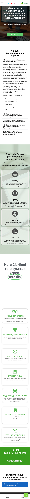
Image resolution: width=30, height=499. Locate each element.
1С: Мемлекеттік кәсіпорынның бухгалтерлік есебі (14, 60)
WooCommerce (9, 485)
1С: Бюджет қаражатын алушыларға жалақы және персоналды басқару (12, 115)
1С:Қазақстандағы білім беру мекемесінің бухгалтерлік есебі (14, 120)
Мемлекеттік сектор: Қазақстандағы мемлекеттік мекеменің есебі (13, 132)
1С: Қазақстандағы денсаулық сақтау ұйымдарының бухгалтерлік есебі (13, 126)
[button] (15, 60)
